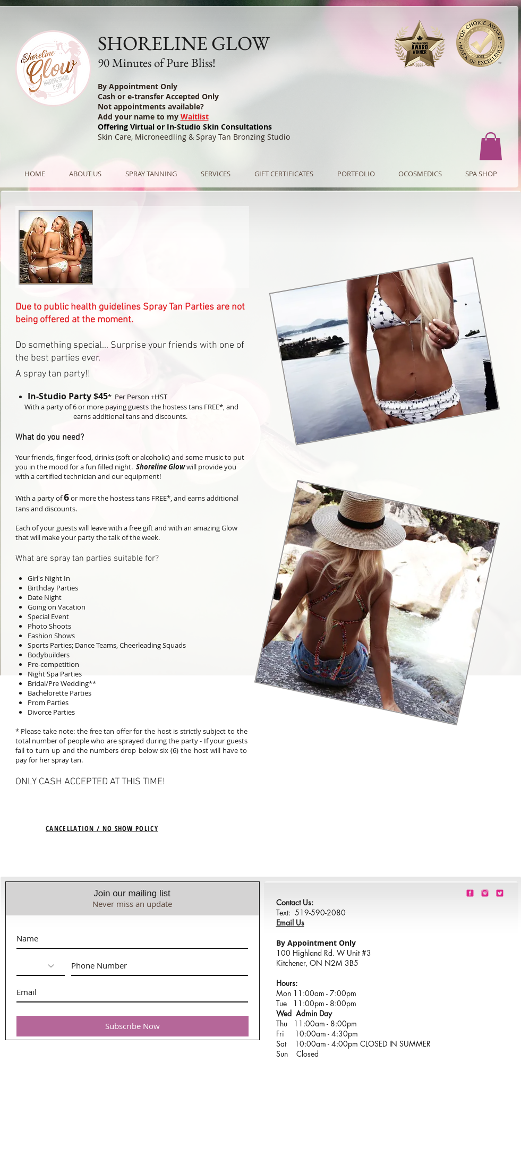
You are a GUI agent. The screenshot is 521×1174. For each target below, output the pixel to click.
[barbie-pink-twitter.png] (500, 893)
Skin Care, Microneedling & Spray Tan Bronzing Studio (194, 137)
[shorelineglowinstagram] (485, 893)
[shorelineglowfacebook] (470, 893)
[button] (490, 146)
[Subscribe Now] (132, 1026)
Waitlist (195, 117)
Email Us (290, 923)
